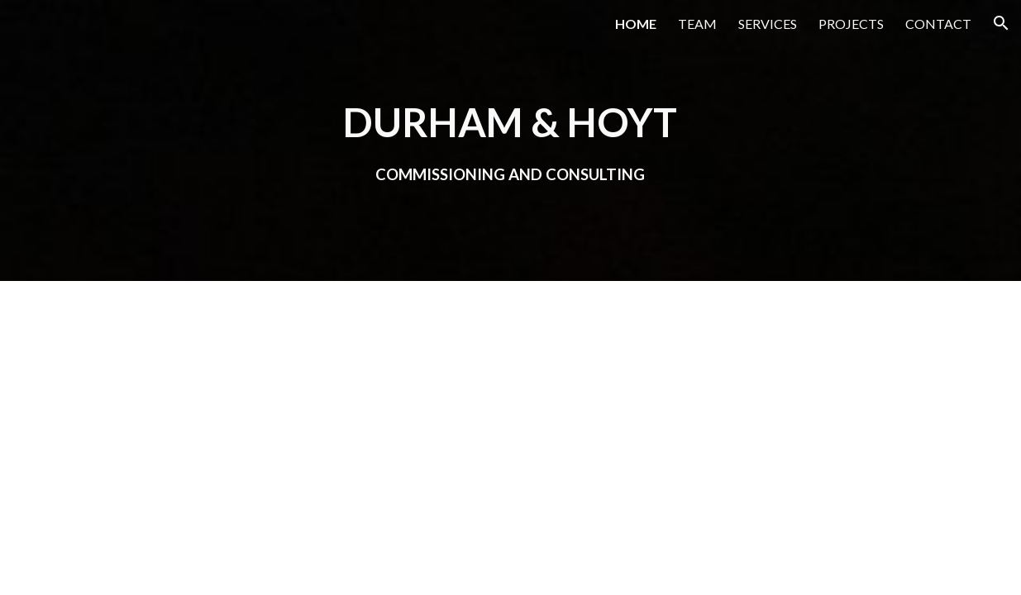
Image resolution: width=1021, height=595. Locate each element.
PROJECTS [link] (851, 23)
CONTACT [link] (938, 23)
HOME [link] (635, 23)
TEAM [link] (697, 23)
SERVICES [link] (767, 23)
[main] (510, 140)
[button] (1001, 23)
